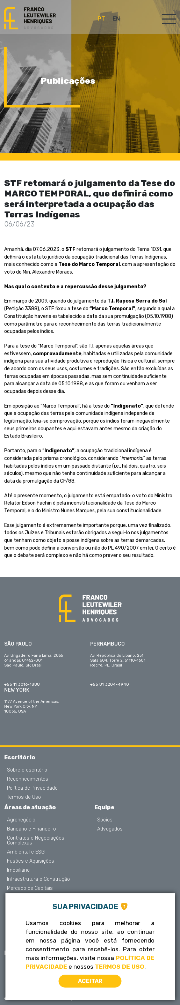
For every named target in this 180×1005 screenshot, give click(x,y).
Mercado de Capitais (30, 888)
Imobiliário (18, 870)
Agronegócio (21, 820)
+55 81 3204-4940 (109, 684)
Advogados (110, 829)
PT (101, 19)
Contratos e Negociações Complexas (35, 841)
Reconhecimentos (27, 779)
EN (116, 19)
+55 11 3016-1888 (22, 684)
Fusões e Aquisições (30, 861)
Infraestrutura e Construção (38, 879)
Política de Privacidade (32, 788)
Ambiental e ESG (26, 852)
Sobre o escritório (27, 770)
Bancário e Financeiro (31, 829)
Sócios (105, 820)
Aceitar (90, 981)
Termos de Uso (24, 797)
